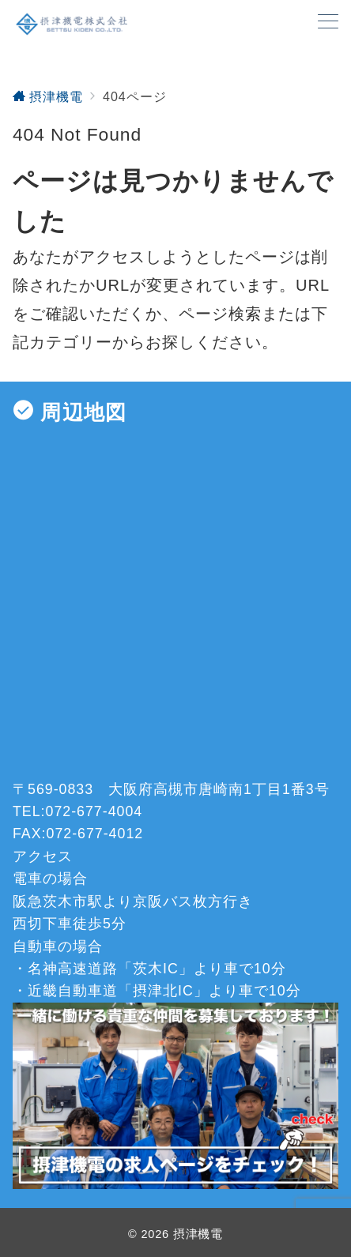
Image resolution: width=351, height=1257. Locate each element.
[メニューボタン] (328, 23)
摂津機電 (198, 1234)
